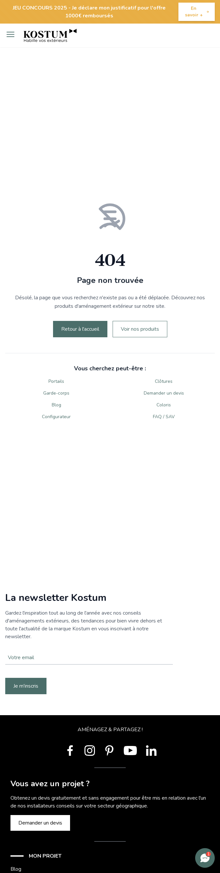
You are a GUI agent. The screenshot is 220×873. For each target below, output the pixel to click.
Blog (56, 405)
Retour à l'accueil (80, 329)
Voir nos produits (140, 329)
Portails (56, 381)
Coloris (163, 405)
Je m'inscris (25, 686)
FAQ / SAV (164, 417)
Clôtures (164, 381)
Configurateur (56, 417)
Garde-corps (56, 393)
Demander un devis (164, 393)
